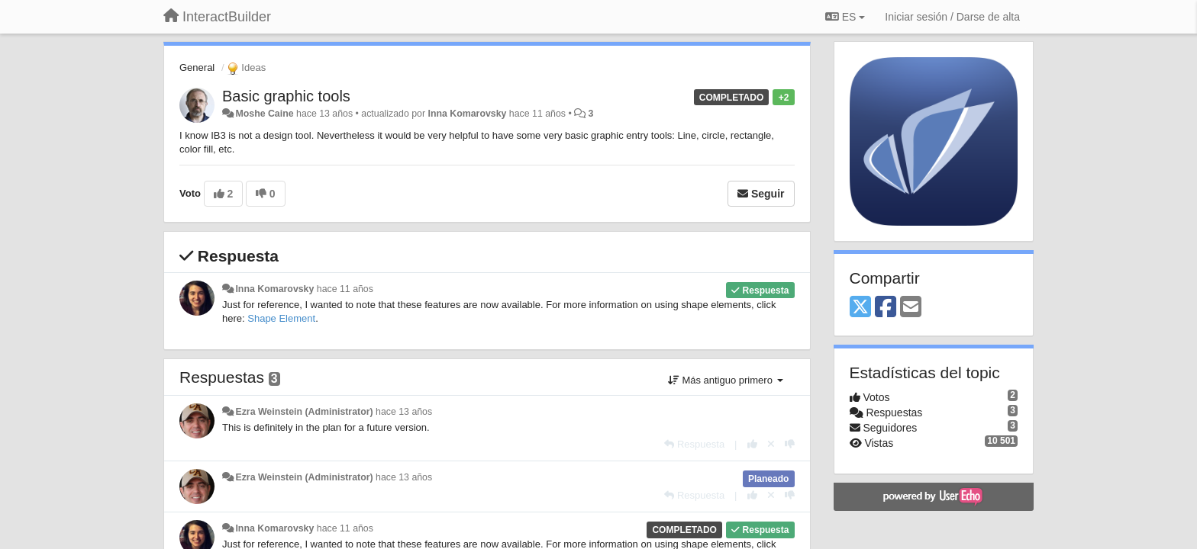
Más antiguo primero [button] (725, 380)
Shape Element (281, 318)
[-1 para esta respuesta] (790, 444)
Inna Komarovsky (467, 113)
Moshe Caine (264, 113)
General (197, 67)
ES (845, 17)
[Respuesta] (694, 444)
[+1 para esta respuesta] (752, 444)
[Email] (910, 307)
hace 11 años (345, 289)
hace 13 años (404, 411)
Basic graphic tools (286, 96)
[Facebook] (885, 307)
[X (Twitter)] (860, 307)
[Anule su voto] (771, 444)
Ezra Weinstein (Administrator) (304, 411)
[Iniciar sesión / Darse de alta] (952, 17)
